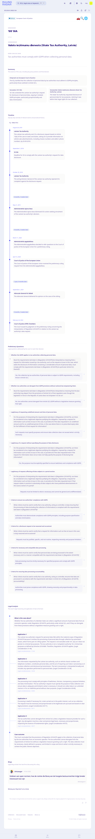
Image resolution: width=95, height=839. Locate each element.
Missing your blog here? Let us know (18, 789)
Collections (11, 815)
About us (37, 815)
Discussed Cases (21, 815)
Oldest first (13, 123)
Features (30, 815)
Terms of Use (16, 819)
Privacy (10, 819)
